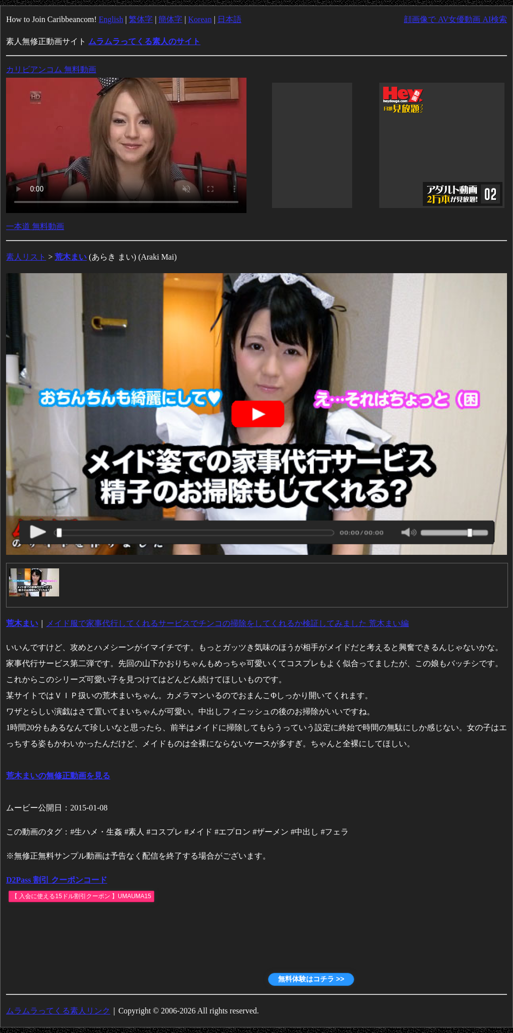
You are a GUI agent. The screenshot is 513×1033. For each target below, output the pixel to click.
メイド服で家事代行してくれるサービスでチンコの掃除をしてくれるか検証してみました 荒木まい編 (227, 623)
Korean (200, 19)
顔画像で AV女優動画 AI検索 (455, 19)
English (111, 19)
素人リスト (26, 257)
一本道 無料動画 (35, 226)
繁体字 (141, 19)
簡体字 (170, 19)
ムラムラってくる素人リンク (58, 1010)
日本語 (229, 19)
